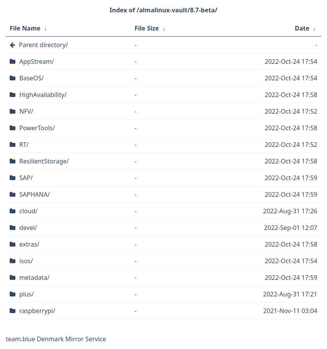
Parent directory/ (43, 45)
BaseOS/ (31, 78)
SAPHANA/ (34, 194)
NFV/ (26, 111)
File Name (25, 28)
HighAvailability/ (42, 94)
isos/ (26, 261)
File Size (147, 28)
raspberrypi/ (37, 310)
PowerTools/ (37, 128)
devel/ (28, 227)
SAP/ (26, 178)
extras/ (29, 244)
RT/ (24, 144)
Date (302, 28)
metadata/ (34, 277)
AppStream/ (36, 61)
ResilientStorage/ (44, 161)
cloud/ (28, 211)
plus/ (26, 294)
